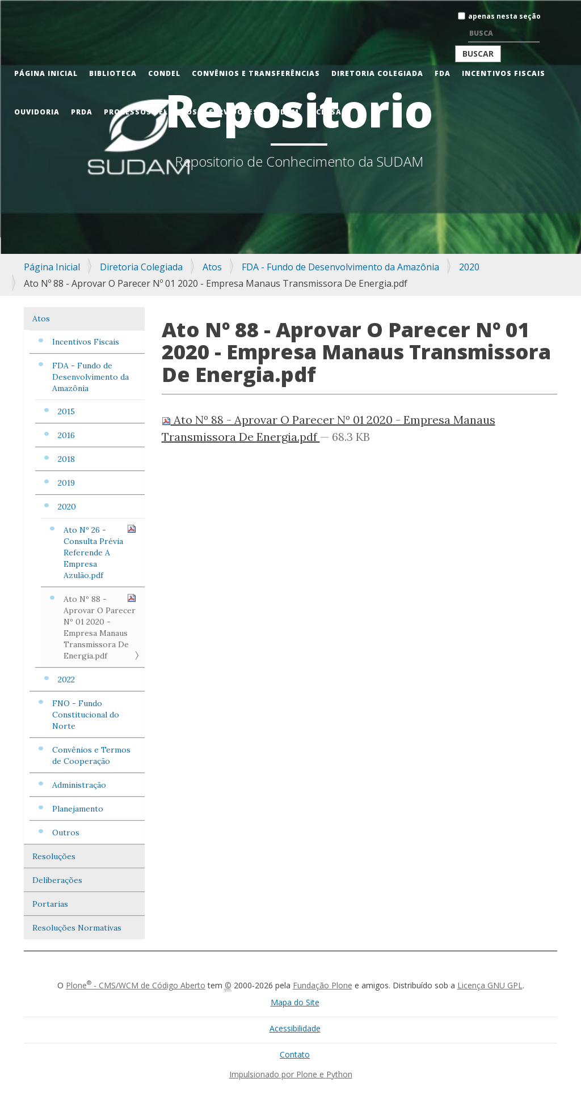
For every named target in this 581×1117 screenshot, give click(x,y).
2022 (66, 679)
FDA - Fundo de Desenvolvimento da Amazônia (340, 267)
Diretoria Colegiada (377, 73)
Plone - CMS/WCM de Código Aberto (135, 985)
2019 (66, 483)
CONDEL (164, 73)
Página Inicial (46, 73)
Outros (65, 832)
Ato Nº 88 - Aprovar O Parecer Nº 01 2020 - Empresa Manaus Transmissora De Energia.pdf (100, 627)
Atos (212, 267)
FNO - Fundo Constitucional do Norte (85, 714)
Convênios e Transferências (256, 73)
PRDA (81, 112)
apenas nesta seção (504, 16)
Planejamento (77, 809)
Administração (79, 785)
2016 (66, 435)
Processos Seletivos (150, 112)
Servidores (233, 112)
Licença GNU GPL (490, 985)
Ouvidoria (37, 112)
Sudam (284, 112)
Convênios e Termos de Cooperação (91, 755)
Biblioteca (113, 73)
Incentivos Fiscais (503, 73)
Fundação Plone (322, 985)
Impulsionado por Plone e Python (290, 1074)
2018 (66, 459)
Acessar (328, 112)
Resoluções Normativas (76, 928)
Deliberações (57, 880)
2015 (66, 411)
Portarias (50, 904)
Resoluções (53, 856)
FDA (443, 73)
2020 (469, 267)
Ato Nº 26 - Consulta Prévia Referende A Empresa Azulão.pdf (100, 552)
